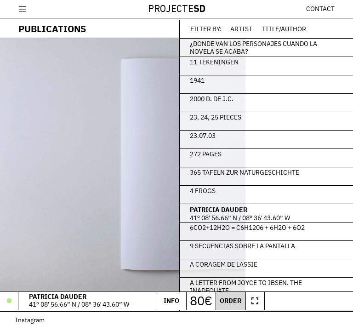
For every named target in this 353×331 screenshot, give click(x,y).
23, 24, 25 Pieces (257, 115)
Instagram (33, 322)
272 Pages (247, 152)
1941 (238, 78)
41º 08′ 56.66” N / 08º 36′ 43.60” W (281, 216)
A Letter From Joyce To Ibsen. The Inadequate (280, 285)
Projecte (176, 9)
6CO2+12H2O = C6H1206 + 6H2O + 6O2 (282, 230)
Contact (320, 9)
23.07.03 (244, 134)
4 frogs (244, 189)
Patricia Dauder (260, 208)
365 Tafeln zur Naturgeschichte (286, 170)
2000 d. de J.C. (253, 97)
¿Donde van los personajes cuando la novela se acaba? (278, 46)
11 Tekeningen (255, 60)
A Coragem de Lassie (265, 262)
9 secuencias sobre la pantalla (283, 244)
